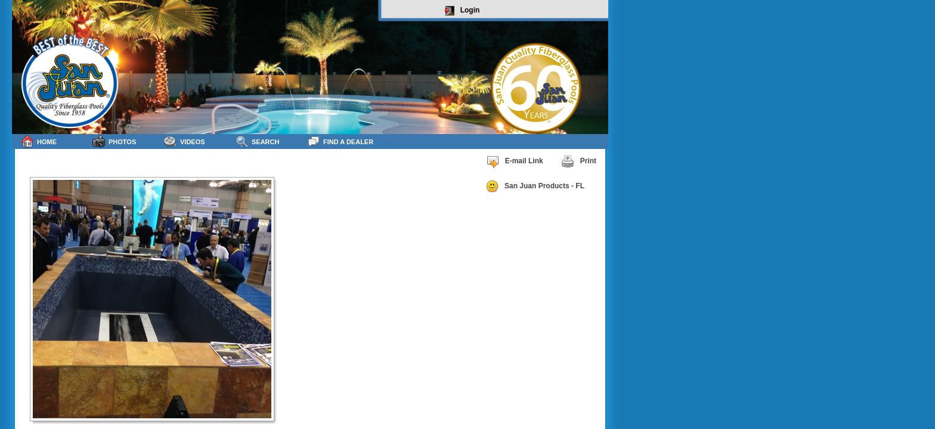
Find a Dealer (340, 141)
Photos (114, 141)
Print (578, 161)
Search (257, 141)
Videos (184, 141)
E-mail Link (514, 161)
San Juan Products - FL (534, 186)
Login (462, 10)
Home (39, 141)
